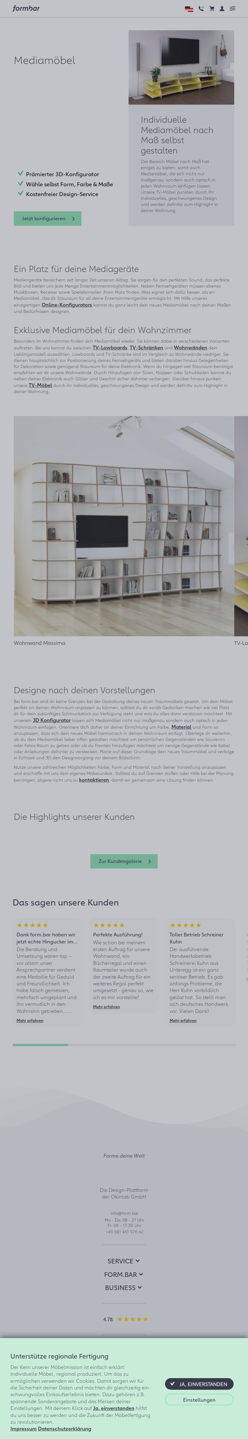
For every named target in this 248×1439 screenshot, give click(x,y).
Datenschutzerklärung (64, 1428)
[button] (199, 1384)
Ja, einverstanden (113, 1407)
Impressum (23, 1428)
